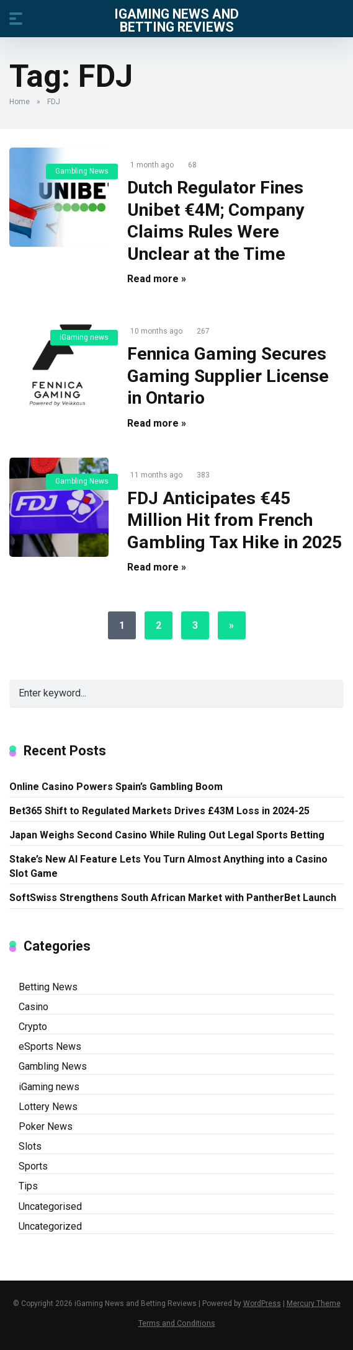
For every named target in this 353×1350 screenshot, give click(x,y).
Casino (33, 1007)
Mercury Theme (314, 1303)
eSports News (50, 1046)
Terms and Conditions (176, 1323)
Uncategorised (50, 1206)
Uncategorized (50, 1226)
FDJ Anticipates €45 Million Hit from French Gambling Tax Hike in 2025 (234, 520)
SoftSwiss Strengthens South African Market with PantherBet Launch (172, 898)
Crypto (33, 1026)
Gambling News (82, 171)
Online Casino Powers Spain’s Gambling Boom (116, 787)
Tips (28, 1186)
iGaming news (84, 337)
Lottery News (48, 1106)
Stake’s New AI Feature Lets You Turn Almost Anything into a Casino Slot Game (168, 866)
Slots (30, 1146)
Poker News (46, 1126)
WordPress (262, 1303)
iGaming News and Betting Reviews (176, 20)
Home (19, 101)
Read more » (156, 279)
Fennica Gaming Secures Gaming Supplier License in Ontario (228, 376)
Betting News (48, 987)
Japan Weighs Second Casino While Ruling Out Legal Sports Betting (166, 835)
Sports (33, 1166)
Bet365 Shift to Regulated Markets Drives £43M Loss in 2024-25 (159, 811)
